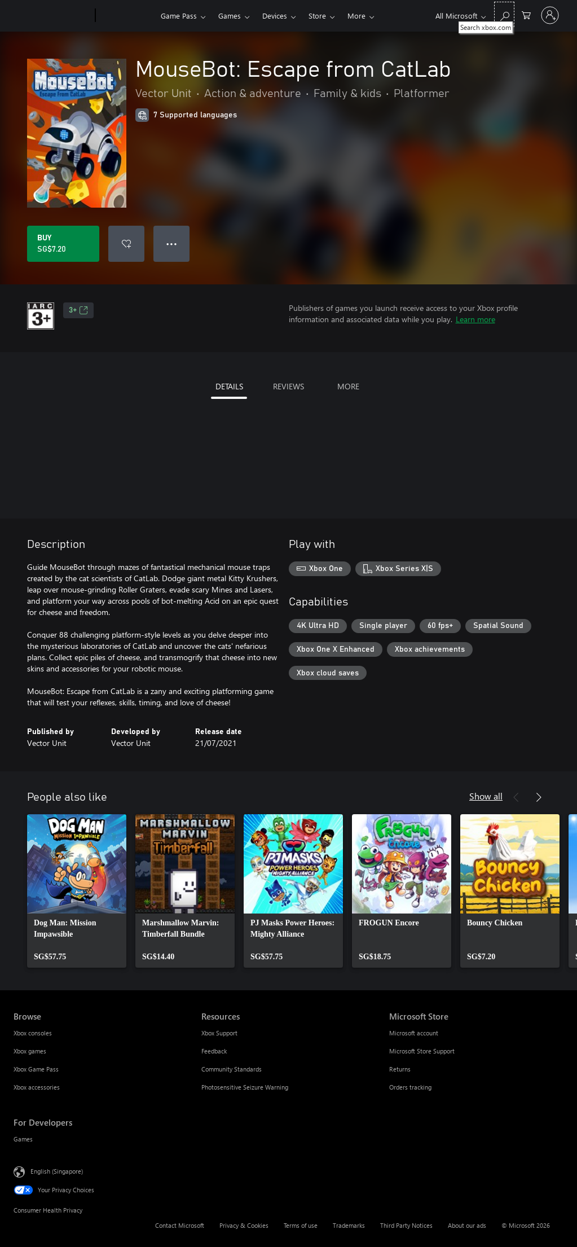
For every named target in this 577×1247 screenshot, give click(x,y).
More (356, 15)
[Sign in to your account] (549, 15)
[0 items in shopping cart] (526, 14)
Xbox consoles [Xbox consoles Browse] (33, 1033)
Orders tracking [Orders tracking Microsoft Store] (410, 1087)
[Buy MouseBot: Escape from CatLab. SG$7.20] (63, 244)
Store (317, 15)
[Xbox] (126, 16)
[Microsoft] (52, 16)
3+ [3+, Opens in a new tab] (78, 310)
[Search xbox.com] (504, 14)
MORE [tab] (348, 386)
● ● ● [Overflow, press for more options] (171, 243)
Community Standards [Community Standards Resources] (231, 1069)
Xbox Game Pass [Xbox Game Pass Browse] (36, 1069)
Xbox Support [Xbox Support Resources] (219, 1033)
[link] (76, 891)
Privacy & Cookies (243, 1225)
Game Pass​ (179, 15)
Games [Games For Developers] (23, 1139)
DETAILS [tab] (229, 386)
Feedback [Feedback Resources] (214, 1051)
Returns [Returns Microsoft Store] (400, 1069)
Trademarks (349, 1225)
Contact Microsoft (179, 1225)
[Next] (538, 797)
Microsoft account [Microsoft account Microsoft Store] (413, 1033)
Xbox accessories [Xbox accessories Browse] (37, 1087)
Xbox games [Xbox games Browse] (30, 1051)
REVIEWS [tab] (288, 386)
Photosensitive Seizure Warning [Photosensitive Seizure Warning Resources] (244, 1087)
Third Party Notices (406, 1225)
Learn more (475, 319)
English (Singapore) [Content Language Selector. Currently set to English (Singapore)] (56, 1171)
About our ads (467, 1225)
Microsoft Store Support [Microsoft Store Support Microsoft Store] (422, 1051)
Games (229, 15)
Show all (486, 796)
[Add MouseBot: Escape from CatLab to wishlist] (126, 244)
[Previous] (516, 797)
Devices (274, 15)
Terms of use (301, 1225)
